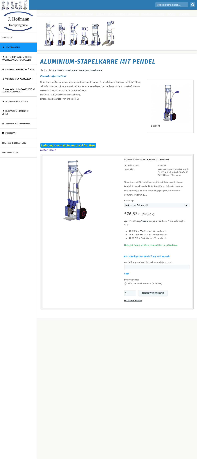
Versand (67, 14)
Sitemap (100, 14)
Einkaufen (9, 133)
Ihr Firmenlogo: (131, 279)
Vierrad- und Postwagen (17, 79)
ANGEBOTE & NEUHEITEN (16, 123)
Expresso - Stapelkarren (90, 70)
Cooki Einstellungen (153, 14)
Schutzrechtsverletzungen (123, 14)
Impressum (8, 14)
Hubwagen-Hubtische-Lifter (15, 112)
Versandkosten (10, 152)
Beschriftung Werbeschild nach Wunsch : (148, 262)
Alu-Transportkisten (15, 101)
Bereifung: (129, 200)
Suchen (171, 14)
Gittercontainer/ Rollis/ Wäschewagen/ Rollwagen (17, 58)
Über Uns (22, 14)
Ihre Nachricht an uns (14, 142)
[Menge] (130, 293)
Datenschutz (44, 14)
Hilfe (57, 14)
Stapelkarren (11, 47)
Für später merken (133, 300)
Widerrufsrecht (84, 14)
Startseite (183, 14)
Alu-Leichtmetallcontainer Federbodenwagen (18, 90)
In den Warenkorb (153, 293)
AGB (32, 14)
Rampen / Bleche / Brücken (18, 69)
